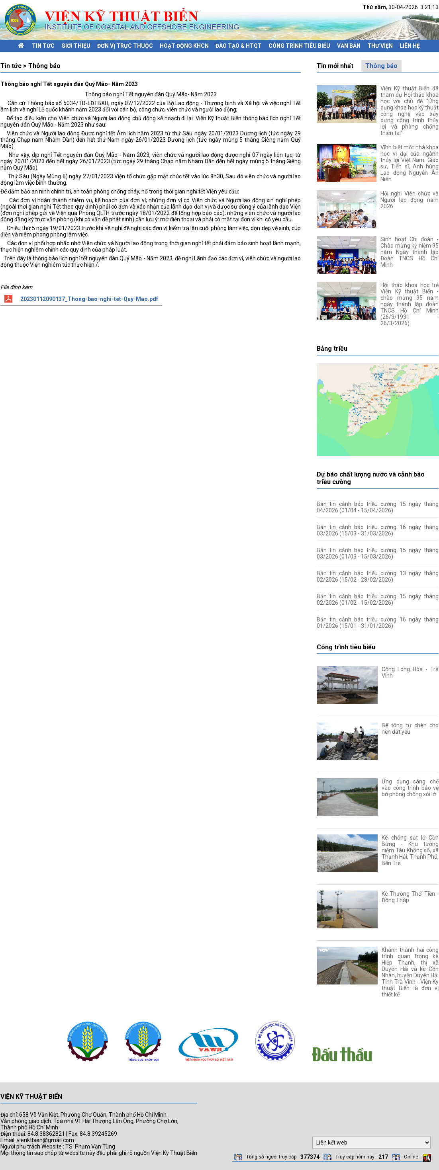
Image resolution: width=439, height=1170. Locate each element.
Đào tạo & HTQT (239, 46)
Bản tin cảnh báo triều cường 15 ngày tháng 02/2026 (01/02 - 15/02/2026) (378, 599)
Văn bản (349, 46)
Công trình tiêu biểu (299, 46)
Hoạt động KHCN (184, 46)
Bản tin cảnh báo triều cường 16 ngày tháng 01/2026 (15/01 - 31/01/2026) (378, 622)
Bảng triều (332, 348)
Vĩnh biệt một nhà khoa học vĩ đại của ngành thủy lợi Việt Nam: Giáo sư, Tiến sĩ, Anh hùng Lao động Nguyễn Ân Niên (409, 163)
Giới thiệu (75, 46)
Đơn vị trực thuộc (125, 46)
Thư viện (380, 46)
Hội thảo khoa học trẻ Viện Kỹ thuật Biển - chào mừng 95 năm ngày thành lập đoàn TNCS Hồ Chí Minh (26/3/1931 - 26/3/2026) (409, 304)
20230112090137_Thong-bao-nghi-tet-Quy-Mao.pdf (89, 299)
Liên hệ (410, 46)
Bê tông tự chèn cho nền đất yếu (410, 728)
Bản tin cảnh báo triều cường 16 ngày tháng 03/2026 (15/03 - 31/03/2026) (378, 530)
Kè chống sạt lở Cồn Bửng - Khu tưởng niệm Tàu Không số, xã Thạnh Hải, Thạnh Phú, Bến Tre (410, 850)
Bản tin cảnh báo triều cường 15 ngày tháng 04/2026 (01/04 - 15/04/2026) (378, 507)
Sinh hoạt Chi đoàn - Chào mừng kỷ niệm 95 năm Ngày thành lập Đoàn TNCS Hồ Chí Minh (409, 252)
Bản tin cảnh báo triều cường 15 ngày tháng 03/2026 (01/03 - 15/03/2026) (378, 553)
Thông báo (381, 66)
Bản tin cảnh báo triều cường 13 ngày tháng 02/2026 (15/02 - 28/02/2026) (378, 576)
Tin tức (43, 46)
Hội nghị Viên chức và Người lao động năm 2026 (409, 199)
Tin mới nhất (335, 66)
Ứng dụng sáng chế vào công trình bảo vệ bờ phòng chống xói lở (410, 787)
